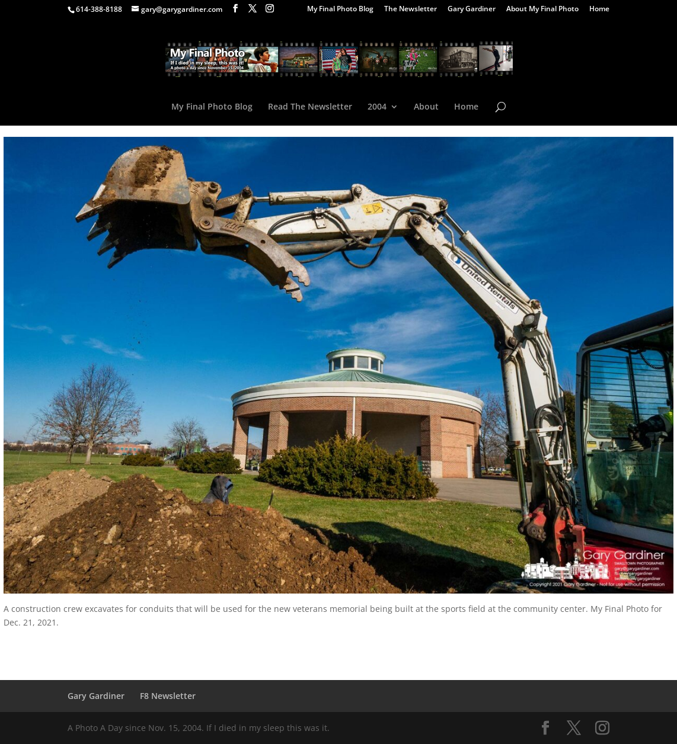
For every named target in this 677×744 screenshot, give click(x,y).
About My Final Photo (542, 9)
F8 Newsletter (168, 695)
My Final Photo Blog (340, 9)
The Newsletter (410, 9)
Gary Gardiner (472, 9)
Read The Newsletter (310, 107)
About (426, 107)
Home (599, 9)
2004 (377, 107)
